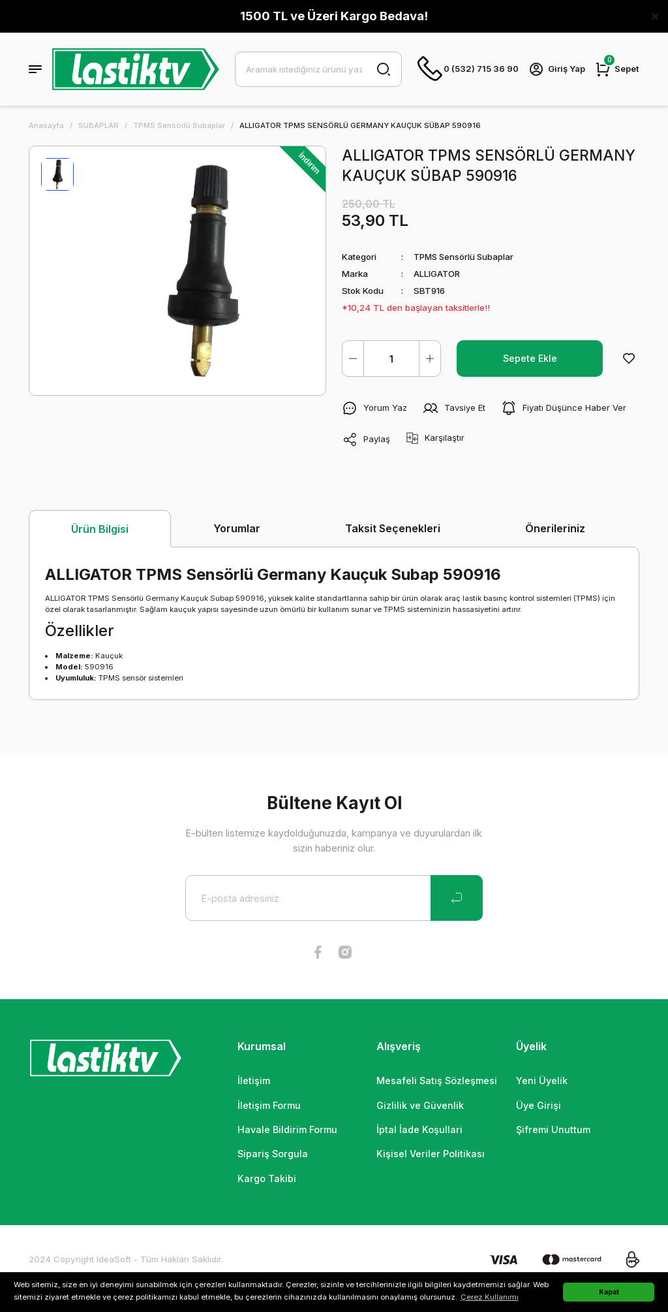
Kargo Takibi (266, 1178)
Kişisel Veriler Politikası (430, 1153)
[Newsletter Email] (334, 898)
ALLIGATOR (437, 273)
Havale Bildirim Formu (287, 1129)
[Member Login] (556, 69)
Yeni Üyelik (542, 1080)
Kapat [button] (609, 1292)
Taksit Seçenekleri (392, 528)
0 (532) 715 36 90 (467, 69)
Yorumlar (236, 528)
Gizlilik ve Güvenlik (420, 1105)
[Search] (318, 69)
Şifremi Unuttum (553, 1129)
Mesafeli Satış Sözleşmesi (436, 1080)
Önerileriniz (555, 528)
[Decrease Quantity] (352, 358)
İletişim (253, 1080)
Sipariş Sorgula (272, 1153)
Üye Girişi (538, 1105)
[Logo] (135, 69)
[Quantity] (391, 358)
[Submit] (457, 898)
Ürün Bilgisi (100, 529)
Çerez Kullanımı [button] (490, 1297)
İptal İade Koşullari (419, 1129)
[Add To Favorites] (628, 358)
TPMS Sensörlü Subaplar (466, 256)
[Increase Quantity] (429, 358)
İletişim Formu (269, 1105)
